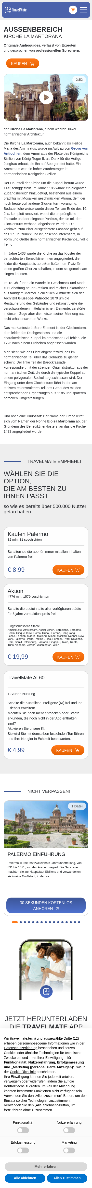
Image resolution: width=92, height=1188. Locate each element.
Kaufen (22, 64)
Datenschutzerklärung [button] (20, 1048)
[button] (15, 922)
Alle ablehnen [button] (25, 1178)
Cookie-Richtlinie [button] (23, 1072)
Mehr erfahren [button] (46, 1167)
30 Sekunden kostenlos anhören (46, 906)
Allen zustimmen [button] (67, 1178)
